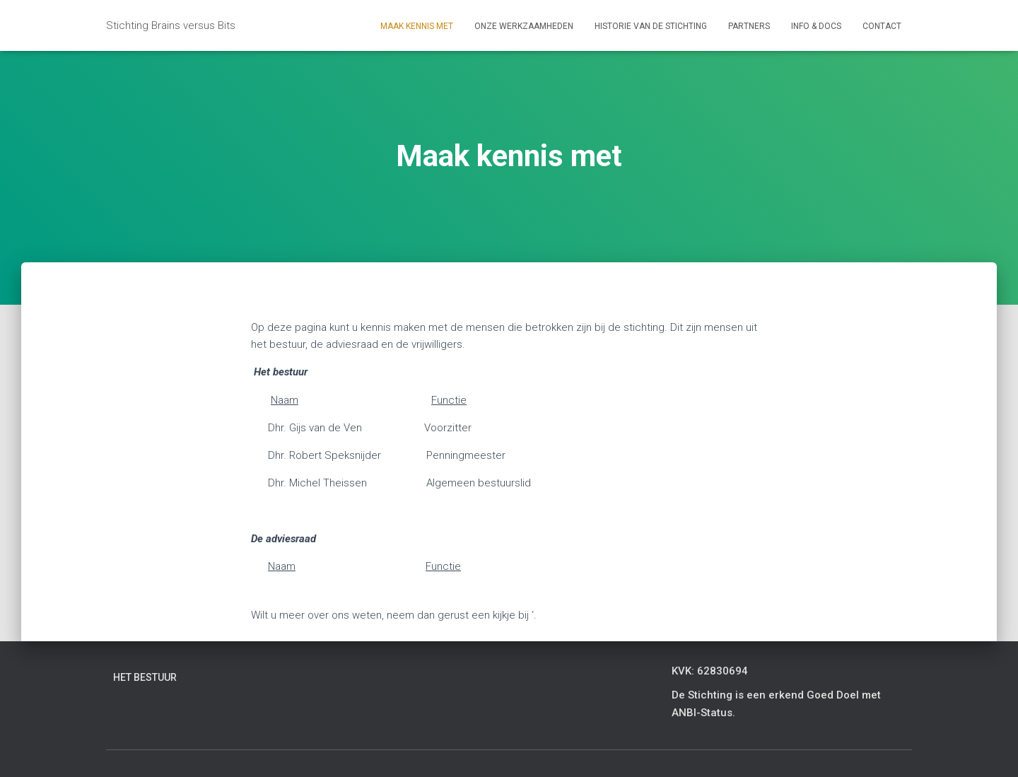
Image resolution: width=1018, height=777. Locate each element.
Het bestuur (145, 677)
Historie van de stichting (651, 26)
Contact (881, 26)
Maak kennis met (416, 26)
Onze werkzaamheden (523, 26)
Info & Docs (816, 26)
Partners (749, 26)
